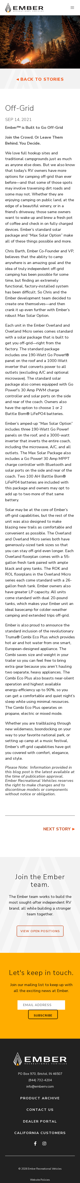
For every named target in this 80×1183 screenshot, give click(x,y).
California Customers (40, 1133)
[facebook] (35, 1144)
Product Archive (40, 1098)
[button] (72, 7)
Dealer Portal (40, 1121)
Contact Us (40, 1109)
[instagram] (44, 1144)
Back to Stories (42, 79)
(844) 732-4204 (40, 1080)
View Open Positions (40, 931)
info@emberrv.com (40, 1086)
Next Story (57, 829)
